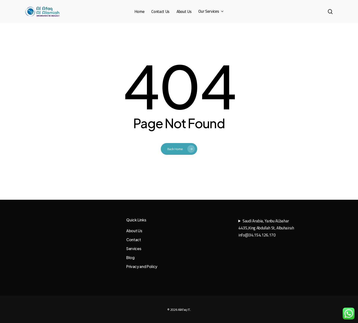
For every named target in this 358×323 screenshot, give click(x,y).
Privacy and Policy (141, 266)
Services (133, 248)
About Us (134, 230)
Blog (130, 257)
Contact (133, 239)
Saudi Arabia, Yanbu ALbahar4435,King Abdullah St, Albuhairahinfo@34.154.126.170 (266, 228)
